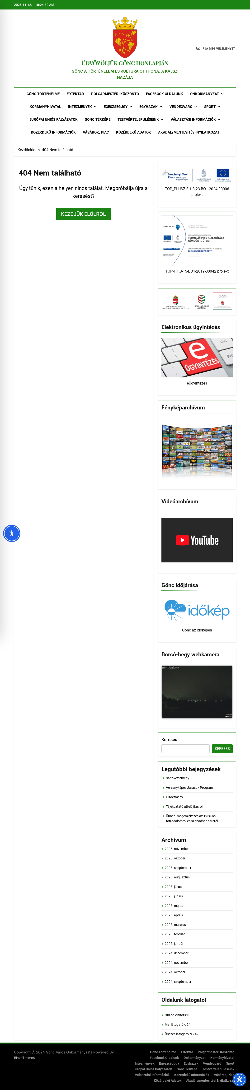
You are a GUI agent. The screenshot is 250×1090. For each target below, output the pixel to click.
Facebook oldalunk (164, 94)
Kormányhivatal (45, 107)
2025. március (175, 925)
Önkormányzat (204, 94)
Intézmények (80, 107)
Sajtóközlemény (177, 778)
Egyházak (148, 107)
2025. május (174, 906)
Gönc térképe (97, 119)
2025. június (174, 896)
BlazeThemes (24, 1058)
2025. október (175, 858)
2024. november (177, 963)
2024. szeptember (178, 981)
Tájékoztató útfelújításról (184, 806)
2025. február (175, 934)
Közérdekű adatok (133, 132)
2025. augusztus (177, 877)
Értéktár (75, 94)
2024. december (177, 953)
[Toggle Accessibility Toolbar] (12, 533)
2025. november (177, 849)
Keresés (169, 739)
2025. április (174, 915)
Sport (210, 107)
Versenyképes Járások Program (189, 787)
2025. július (173, 887)
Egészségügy (115, 107)
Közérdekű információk (53, 132)
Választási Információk (193, 119)
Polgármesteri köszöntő (115, 94)
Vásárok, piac (96, 132)
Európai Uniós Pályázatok (53, 119)
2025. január (174, 944)
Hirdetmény (174, 797)
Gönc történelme (43, 94)
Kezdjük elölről (83, 214)
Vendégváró (181, 107)
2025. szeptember (178, 868)
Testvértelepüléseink (138, 119)
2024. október (175, 972)
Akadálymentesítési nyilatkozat (188, 132)
